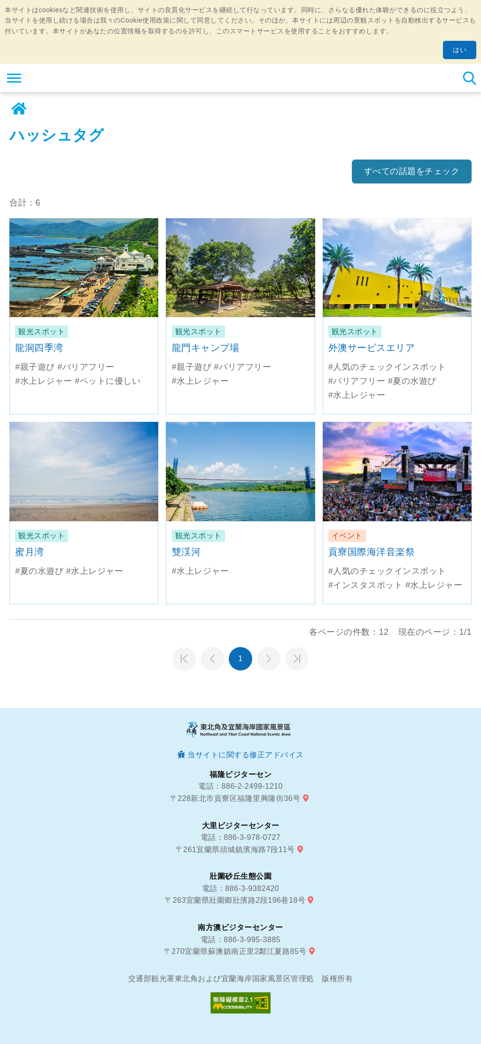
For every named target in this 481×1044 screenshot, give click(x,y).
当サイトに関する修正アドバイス (245, 755)
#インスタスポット (365, 585)
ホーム (18, 108)
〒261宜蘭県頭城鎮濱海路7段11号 (235, 849)
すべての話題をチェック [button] (412, 171)
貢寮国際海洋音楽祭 (371, 552)
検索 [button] (469, 78)
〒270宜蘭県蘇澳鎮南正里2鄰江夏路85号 (235, 951)
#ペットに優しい (107, 381)
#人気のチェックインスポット (387, 367)
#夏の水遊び (412, 381)
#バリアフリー (86, 367)
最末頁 (297, 659)
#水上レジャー (43, 381)
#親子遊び (35, 367)
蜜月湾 (29, 552)
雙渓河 (186, 552)
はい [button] (459, 49)
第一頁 (184, 659)
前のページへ (212, 659)
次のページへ (268, 659)
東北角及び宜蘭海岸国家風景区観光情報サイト (64, 78)
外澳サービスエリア (371, 348)
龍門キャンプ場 (206, 348)
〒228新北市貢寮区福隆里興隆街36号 (235, 798)
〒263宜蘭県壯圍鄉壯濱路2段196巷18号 (235, 900)
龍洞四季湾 (39, 348)
